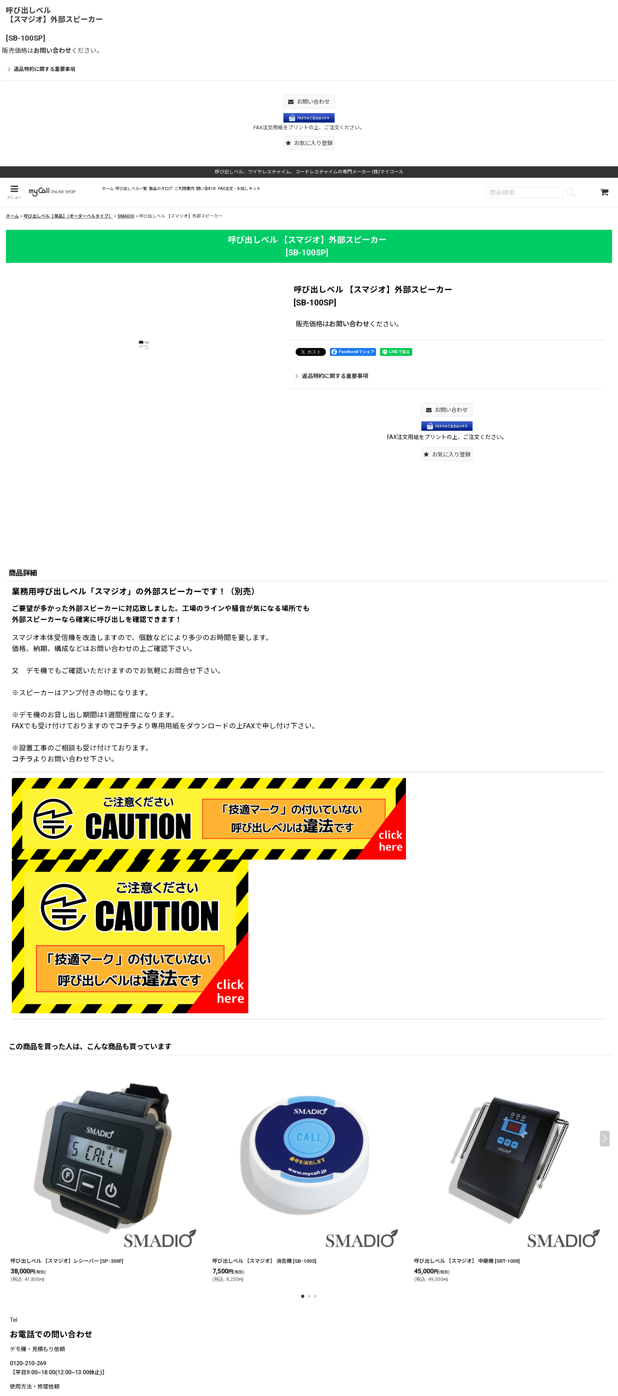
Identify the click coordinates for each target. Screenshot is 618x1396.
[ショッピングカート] (604, 192)
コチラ (126, 728)
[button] (309, 143)
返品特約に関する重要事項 (41, 69)
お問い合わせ (52, 50)
